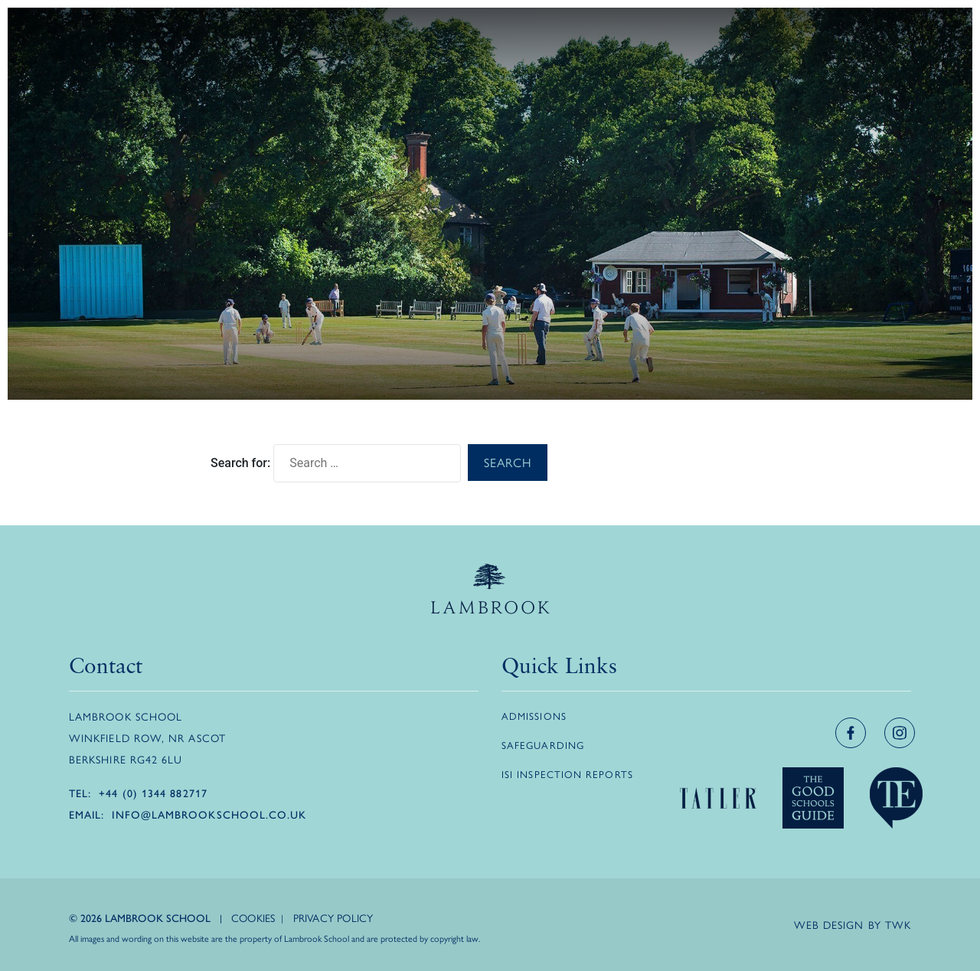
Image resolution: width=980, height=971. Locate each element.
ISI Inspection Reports (567, 774)
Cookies (253, 917)
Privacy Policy (333, 917)
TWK (898, 924)
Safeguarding (542, 744)
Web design (829, 924)
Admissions (534, 715)
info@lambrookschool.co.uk (209, 814)
